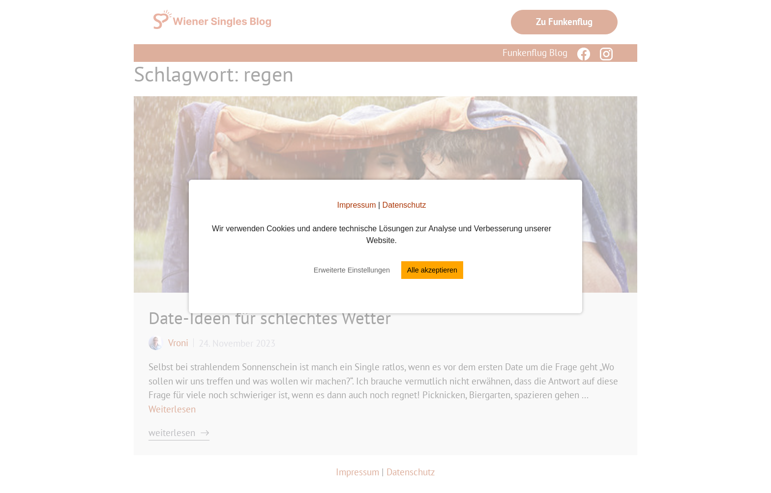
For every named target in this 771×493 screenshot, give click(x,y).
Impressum (356, 205)
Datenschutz (404, 205)
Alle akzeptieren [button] (432, 270)
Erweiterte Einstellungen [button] (352, 270)
